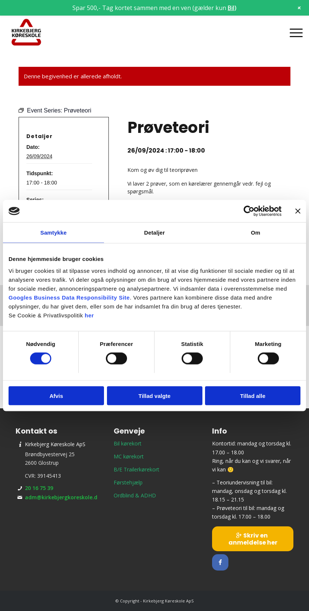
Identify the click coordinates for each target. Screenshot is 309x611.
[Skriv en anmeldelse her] (253, 538)
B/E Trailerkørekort (136, 469)
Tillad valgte (154, 395)
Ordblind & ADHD (135, 495)
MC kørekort (129, 456)
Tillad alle (252, 395)
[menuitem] (292, 32)
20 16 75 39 (39, 487)
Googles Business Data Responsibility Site (69, 297)
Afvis (56, 395)
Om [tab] (255, 232)
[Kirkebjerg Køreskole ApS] (26, 32)
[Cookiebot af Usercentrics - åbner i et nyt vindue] (249, 211)
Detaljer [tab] (154, 232)
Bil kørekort (128, 443)
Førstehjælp (128, 482)
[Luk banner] (297, 211)
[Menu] (292, 32)
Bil (231, 8)
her (89, 315)
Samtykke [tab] (53, 232)
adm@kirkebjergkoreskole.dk (62, 497)
